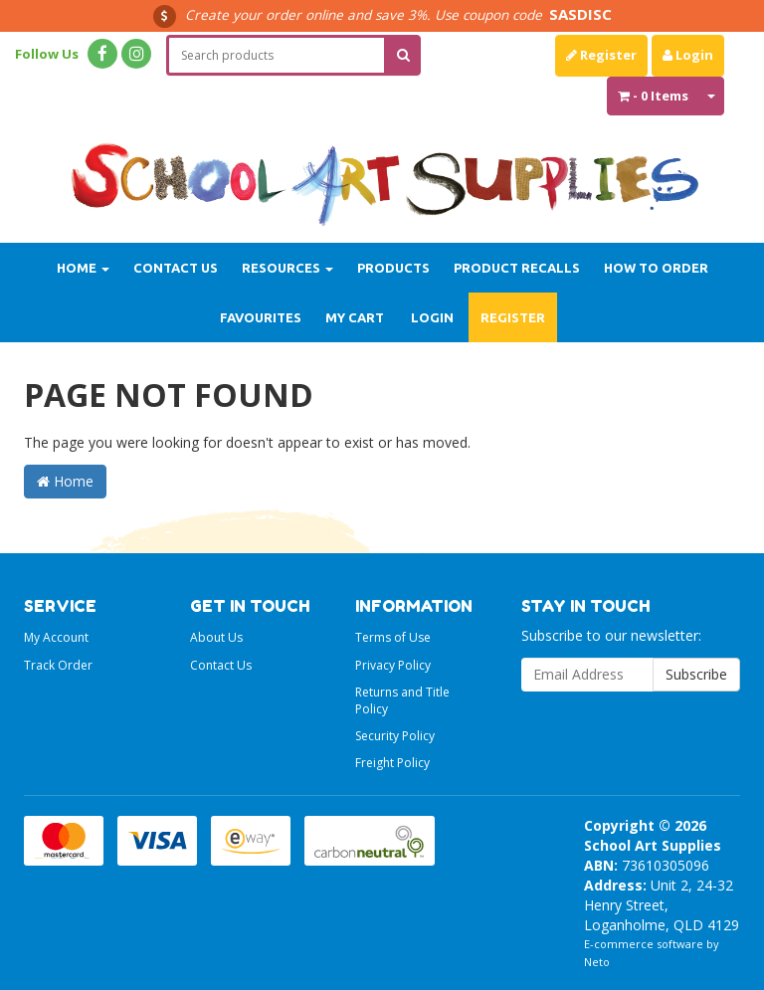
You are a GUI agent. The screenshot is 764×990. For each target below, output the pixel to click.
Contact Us (175, 268)
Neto (597, 961)
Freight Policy (392, 762)
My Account (56, 637)
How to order (656, 268)
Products (393, 268)
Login (688, 55)
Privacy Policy (393, 665)
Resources (287, 268)
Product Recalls (517, 268)
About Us (216, 637)
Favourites (260, 317)
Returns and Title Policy (402, 700)
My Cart (354, 317)
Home (83, 268)
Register (601, 55)
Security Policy (395, 735)
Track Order (58, 665)
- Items (653, 95)
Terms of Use (393, 637)
